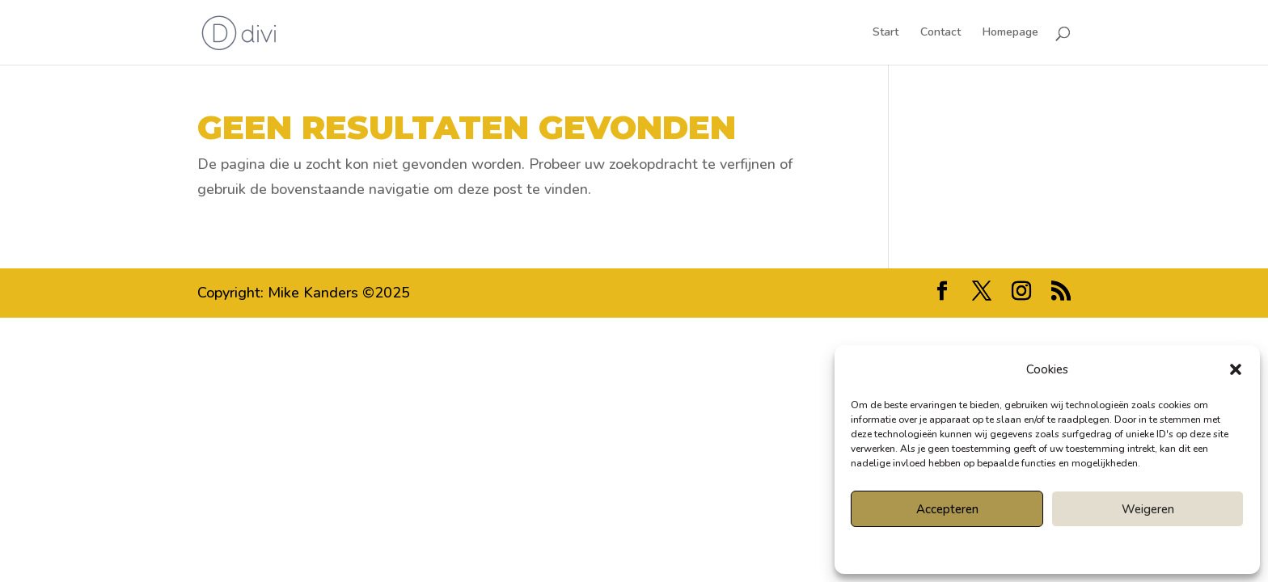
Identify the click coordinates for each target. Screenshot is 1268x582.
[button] (1236, 369)
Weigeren (1148, 509)
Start (885, 33)
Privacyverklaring (1076, 548)
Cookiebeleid (1001, 548)
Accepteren (947, 509)
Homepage (1010, 33)
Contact (940, 33)
